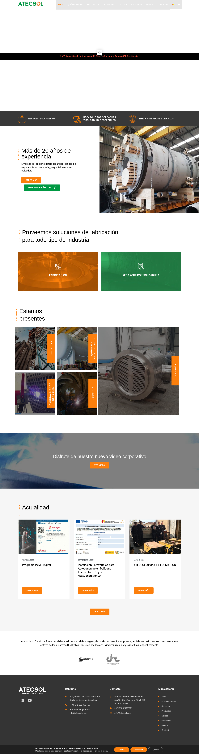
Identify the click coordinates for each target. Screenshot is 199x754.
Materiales (136, 5)
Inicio (60, 5)
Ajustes (155, 749)
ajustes (104, 751)
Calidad (123, 5)
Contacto (163, 5)
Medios (150, 5)
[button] (99, 466)
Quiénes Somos (75, 5)
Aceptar (121, 749)
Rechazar (139, 749)
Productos (109, 5)
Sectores (93, 5)
